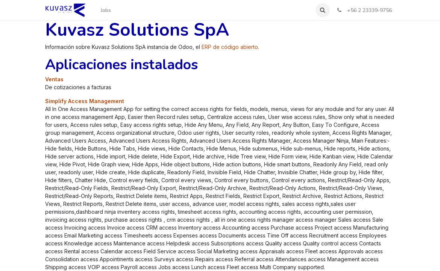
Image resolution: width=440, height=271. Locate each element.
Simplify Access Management (84, 101)
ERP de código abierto (230, 47)
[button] (323, 10)
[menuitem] (106, 10)
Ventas (54, 79)
